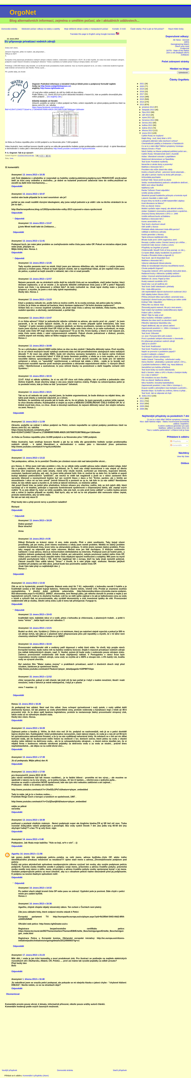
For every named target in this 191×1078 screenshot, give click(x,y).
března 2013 (147, 130)
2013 (142, 104)
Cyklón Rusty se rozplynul (152, 136)
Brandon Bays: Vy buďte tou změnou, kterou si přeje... (164, 391)
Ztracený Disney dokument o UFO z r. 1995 (160, 214)
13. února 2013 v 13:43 (34, 583)
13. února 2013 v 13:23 (40, 299)
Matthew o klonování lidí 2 (152, 219)
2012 (142, 398)
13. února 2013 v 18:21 (40, 392)
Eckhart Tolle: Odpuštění (152, 302)
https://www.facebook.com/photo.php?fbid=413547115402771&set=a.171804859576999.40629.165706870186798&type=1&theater (44, 108)
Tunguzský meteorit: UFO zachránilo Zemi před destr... (164, 271)
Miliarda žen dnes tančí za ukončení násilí (159, 320)
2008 (142, 409)
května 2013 (147, 125)
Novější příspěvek (9, 1070)
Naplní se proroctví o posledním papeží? (158, 351)
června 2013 (147, 123)
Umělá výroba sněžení (151, 193)
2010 (142, 403)
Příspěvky (175, 441)
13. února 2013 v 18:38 (34, 820)
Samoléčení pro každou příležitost (156, 367)
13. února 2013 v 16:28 (34, 728)
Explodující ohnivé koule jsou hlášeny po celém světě (164, 299)
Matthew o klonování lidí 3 (152, 167)
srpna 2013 (147, 117)
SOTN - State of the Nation (177, 50)
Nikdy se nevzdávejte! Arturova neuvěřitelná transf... (163, 266)
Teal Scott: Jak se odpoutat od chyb (156, 393)
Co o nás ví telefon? (150, 375)
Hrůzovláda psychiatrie (151, 177)
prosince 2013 (148, 107)
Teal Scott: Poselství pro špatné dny (157, 349)
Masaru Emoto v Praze (151, 149)
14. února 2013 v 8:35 (39, 539)
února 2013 (147, 133)
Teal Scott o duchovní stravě (153, 224)
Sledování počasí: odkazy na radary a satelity (40, 29)
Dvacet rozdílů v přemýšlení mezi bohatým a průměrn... (165, 388)
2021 (142, 84)
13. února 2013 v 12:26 (40, 263)
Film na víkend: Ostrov (151, 206)
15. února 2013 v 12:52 (40, 677)
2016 (142, 97)
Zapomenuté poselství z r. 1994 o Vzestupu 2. (161, 328)
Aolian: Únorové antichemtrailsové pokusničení (161, 276)
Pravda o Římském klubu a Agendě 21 (158, 255)
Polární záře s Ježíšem (151, 313)
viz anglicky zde (54, 97)
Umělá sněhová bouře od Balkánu (156, 216)
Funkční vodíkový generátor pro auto (173, 426)
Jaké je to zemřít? (149, 344)
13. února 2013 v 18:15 (40, 376)
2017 (142, 94)
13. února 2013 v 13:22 (34, 458)
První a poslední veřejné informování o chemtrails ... (163, 338)
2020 (142, 86)
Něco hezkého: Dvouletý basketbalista (158, 383)
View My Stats (183, 456)
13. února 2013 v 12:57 (40, 279)
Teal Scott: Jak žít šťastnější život (156, 258)
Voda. (12, 158)
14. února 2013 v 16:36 (40, 903)
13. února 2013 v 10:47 (34, 194)
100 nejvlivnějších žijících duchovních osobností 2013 (164, 292)
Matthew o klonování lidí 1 (152, 260)
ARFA (186, 42)
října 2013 (146, 112)
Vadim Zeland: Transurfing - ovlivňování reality (161, 359)
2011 (142, 401)
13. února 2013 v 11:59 (34, 422)
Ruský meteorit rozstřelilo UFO (154, 281)
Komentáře (176, 445)
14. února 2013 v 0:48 (33, 839)
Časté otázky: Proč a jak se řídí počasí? (147, 29)
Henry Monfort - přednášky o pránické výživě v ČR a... (164, 362)
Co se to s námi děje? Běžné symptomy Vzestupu (162, 146)
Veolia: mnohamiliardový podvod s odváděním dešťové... (165, 182)
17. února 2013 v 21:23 (34, 955)
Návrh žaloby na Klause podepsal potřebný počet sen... (165, 151)
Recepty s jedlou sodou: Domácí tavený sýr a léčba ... (164, 242)
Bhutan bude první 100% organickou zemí (159, 240)
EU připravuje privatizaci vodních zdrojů (158, 341)
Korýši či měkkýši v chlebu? (153, 354)
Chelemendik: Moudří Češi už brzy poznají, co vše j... (164, 250)
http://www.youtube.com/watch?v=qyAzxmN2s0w (74, 148)
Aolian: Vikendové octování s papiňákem (159, 156)
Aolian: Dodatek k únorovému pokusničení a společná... (165, 211)
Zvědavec (185, 55)
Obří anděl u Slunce (150, 227)
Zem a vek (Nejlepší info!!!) (177, 53)
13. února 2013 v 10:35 (34, 175)
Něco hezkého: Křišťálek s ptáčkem (156, 318)
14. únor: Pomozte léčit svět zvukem (157, 336)
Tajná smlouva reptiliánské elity (155, 237)
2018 (142, 91)
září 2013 (146, 115)
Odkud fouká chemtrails (151, 331)
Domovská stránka (9, 29)
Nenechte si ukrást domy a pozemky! (157, 164)
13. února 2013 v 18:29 (40, 520)
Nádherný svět (148, 188)
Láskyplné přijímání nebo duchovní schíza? (160, 141)
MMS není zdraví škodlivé (152, 185)
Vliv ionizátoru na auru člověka (154, 378)
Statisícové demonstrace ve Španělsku (158, 159)
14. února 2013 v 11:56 (31, 854)
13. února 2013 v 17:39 (34, 757)
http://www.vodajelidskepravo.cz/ (56, 86)
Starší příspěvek (120, 1070)
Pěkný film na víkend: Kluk (153, 305)
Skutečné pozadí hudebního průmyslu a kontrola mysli (164, 195)
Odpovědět (16, 186)
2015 (142, 99)
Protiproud (184, 48)
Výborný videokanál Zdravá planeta (156, 263)
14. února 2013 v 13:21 (40, 628)
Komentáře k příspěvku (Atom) (36, 1076)
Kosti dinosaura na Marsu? (153, 203)
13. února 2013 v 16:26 (30, 704)
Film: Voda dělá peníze (151, 289)
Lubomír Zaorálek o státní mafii (155, 198)
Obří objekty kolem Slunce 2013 (155, 294)
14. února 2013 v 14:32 (40, 888)
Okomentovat (12, 994)
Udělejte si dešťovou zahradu (154, 232)
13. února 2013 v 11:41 (34, 241)
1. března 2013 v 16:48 (34, 979)
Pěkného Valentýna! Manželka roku (156, 323)
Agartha (15, 854)
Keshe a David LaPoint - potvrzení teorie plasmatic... (164, 172)
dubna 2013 (147, 128)
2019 (142, 89)
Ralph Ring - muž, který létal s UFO (156, 138)
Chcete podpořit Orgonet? (152, 268)
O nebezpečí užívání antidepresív (156, 357)
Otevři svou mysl (182, 46)
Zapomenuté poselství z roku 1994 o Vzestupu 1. (162, 385)
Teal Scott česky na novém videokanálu (158, 370)
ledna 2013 (147, 396)
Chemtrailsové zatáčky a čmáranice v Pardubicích (162, 143)
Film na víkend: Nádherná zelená (155, 380)
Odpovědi (19, 219)
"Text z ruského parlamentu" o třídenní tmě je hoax (167, 430)
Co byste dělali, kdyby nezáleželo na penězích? (161, 253)
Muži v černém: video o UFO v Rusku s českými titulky (164, 372)
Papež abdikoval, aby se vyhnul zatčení (158, 326)
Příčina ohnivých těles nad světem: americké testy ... (164, 297)
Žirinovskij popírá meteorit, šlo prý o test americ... (162, 307)
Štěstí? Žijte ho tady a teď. (153, 315)
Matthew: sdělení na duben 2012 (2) (174, 428)
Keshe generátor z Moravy (153, 234)
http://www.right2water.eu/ (52, 88)
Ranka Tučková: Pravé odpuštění (155, 190)
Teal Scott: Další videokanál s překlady (158, 286)
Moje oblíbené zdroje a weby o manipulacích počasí (86, 29)
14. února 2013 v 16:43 (40, 644)
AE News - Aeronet (181, 40)
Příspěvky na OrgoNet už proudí (155, 247)
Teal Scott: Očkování (150, 333)
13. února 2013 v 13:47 (40, 223)
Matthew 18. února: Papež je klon (156, 279)
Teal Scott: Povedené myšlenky (155, 162)
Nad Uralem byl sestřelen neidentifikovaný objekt (162, 310)
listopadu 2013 (148, 110)
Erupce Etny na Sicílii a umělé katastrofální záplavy (163, 201)
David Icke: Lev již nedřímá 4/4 (154, 284)
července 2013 (148, 120)
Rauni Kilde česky (175, 29)
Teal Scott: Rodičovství (151, 346)
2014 (142, 102)
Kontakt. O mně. (119, 29)
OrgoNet (23, 12)
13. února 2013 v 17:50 (34, 772)
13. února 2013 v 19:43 (40, 614)
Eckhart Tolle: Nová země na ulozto (156, 180)
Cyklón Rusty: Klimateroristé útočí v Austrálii (160, 154)
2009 (142, 406)
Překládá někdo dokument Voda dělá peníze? (161, 229)
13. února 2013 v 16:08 (40, 346)
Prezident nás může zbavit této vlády (157, 169)
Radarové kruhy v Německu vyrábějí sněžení (160, 273)
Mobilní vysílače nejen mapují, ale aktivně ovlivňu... (163, 208)
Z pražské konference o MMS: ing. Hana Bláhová (162, 364)
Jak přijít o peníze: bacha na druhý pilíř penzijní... (162, 175)
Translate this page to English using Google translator (94, 34)
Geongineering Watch (180, 44)
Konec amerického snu (151, 221)
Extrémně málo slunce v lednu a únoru (158, 245)
